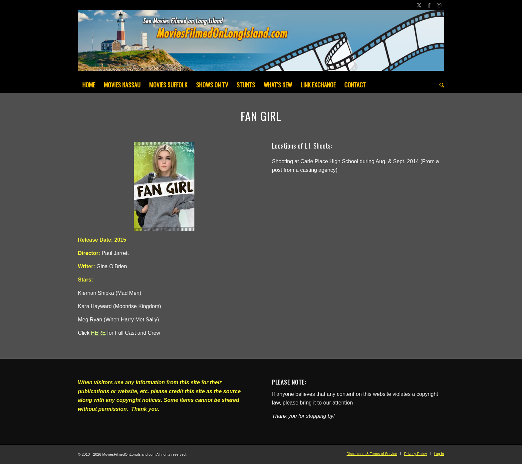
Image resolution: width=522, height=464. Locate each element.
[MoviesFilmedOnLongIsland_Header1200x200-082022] (261, 43)
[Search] (439, 84)
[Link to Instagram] (439, 5)
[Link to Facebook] (429, 5)
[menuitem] (89, 84)
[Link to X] (419, 5)
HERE (98, 333)
